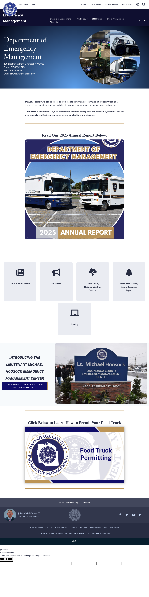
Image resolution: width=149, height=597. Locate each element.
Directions (86, 502)
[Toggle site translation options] (137, 4)
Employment (127, 4)
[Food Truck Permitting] (65, 455)
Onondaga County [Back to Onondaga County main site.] (27, 4)
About (83, 4)
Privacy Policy (61, 527)
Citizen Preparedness (115, 19)
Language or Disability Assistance (104, 527)
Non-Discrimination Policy (41, 527)
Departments (96, 4)
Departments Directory (68, 502)
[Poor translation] (9, 559)
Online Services (112, 4)
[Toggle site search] (143, 4)
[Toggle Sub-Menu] (61, 18)
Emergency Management (14, 18)
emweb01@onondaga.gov (22, 73)
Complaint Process (79, 527)
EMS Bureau (97, 19)
